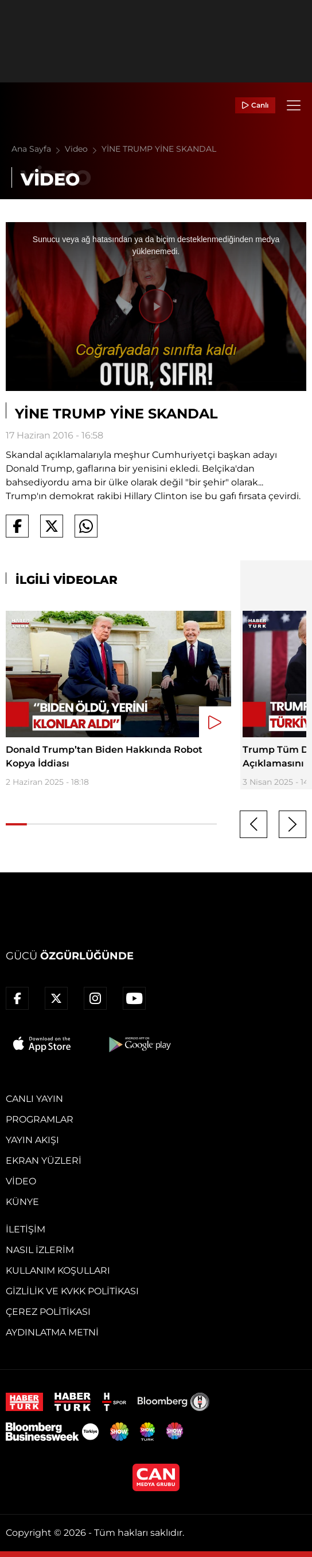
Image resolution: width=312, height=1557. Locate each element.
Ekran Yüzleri (43, 1160)
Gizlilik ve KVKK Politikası (72, 1291)
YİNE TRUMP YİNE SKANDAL (159, 149)
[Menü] (294, 105)
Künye (22, 1201)
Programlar (39, 1119)
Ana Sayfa (38, 149)
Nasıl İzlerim (40, 1249)
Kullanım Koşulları (58, 1270)
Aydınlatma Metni (52, 1332)
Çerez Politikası (48, 1311)
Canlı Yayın (34, 1098)
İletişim (25, 1229)
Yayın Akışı (32, 1140)
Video (83, 149)
